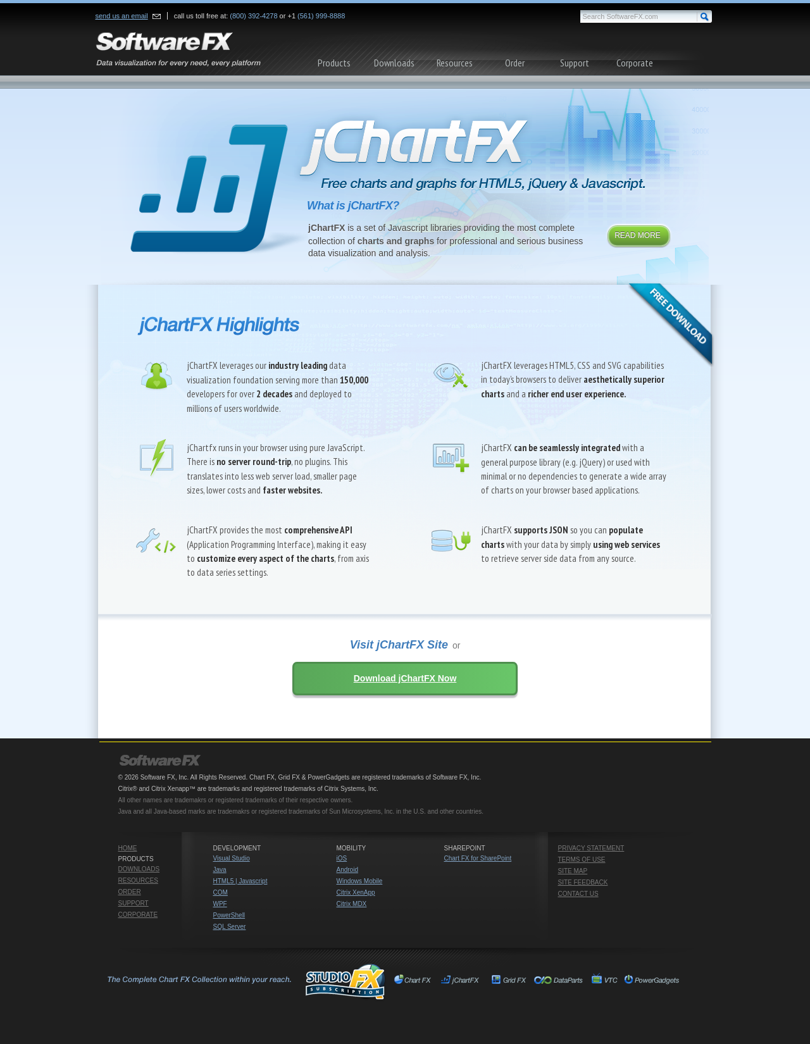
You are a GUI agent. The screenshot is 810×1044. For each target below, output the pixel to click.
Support (574, 62)
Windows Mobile (360, 881)
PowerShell (229, 915)
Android (347, 869)
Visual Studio (231, 858)
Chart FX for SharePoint (478, 858)
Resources (455, 62)
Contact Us (578, 893)
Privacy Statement (591, 848)
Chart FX (414, 981)
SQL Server (229, 926)
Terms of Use (582, 859)
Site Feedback (583, 882)
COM (220, 892)
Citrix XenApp (356, 892)
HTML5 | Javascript (240, 881)
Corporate (634, 62)
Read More (637, 236)
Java (220, 869)
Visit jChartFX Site (399, 644)
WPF (220, 903)
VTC (604, 981)
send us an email (122, 16)
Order (515, 62)
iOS (342, 858)
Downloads (394, 62)
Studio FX (245, 981)
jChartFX (462, 981)
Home (127, 848)
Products (334, 62)
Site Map (573, 870)
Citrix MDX (352, 903)
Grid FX (509, 981)
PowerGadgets (651, 981)
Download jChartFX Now (405, 678)
